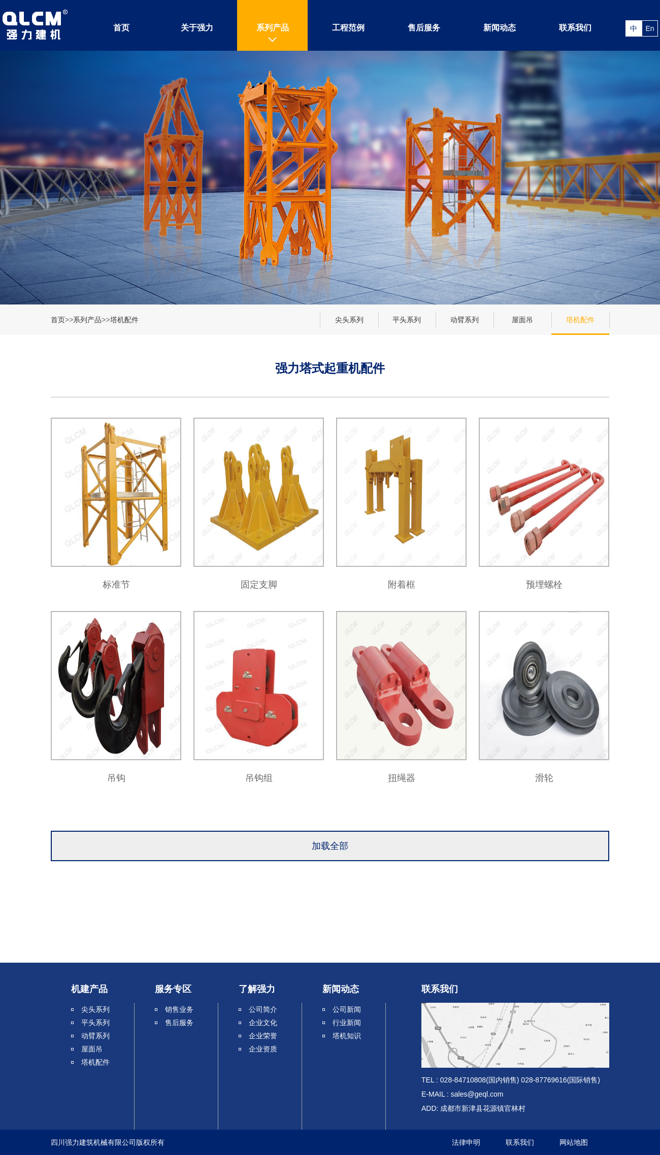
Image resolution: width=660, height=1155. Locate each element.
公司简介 (263, 1009)
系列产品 (272, 27)
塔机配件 (124, 320)
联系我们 (575, 27)
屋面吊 (522, 320)
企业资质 (263, 1049)
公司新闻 (347, 1009)
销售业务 (179, 1009)
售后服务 (424, 27)
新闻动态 (499, 27)
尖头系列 (349, 320)
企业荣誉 (263, 1036)
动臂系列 (464, 320)
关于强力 (197, 27)
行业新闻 (347, 1022)
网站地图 (573, 1142)
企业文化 (263, 1022)
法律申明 (466, 1142)
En (649, 28)
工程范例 (348, 27)
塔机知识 (347, 1036)
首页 (121, 27)
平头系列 (406, 320)
